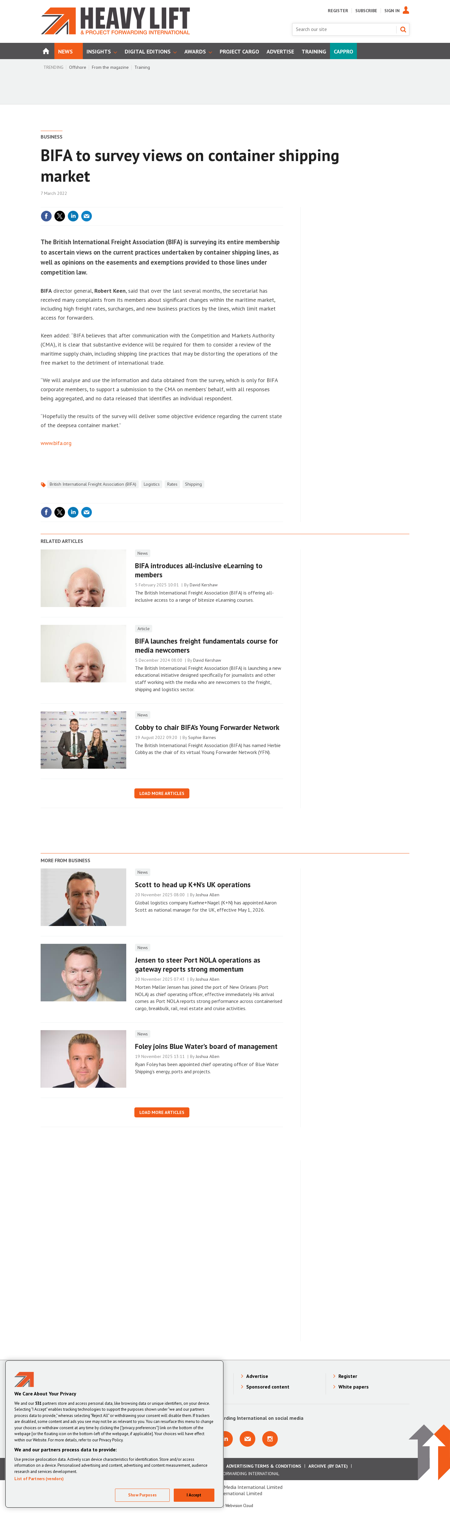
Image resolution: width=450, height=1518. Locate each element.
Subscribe (366, 10)
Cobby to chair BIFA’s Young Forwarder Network (207, 727)
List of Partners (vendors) (39, 1478)
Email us (247, 1439)
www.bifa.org (56, 443)
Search (403, 29)
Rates (172, 484)
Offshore (77, 67)
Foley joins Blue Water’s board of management (206, 1046)
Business (51, 137)
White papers (353, 1387)
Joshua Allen (207, 895)
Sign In (392, 10)
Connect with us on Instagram (270, 1439)
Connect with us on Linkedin (225, 1439)
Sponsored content (267, 1387)
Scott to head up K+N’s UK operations (193, 884)
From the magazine (110, 67)
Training (142, 67)
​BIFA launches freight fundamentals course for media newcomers (206, 645)
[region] (114, 1434)
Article (144, 628)
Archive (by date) (328, 1466)
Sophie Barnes (202, 737)
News (143, 553)
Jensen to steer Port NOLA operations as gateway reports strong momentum (197, 964)
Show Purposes (142, 1495)
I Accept (194, 1495)
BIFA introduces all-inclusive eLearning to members (198, 570)
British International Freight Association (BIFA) (93, 484)
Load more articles (161, 793)
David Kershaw (204, 585)
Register (338, 10)
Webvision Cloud (239, 1505)
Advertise (257, 1376)
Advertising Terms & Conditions (263, 1466)
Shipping (193, 484)
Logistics (152, 484)
